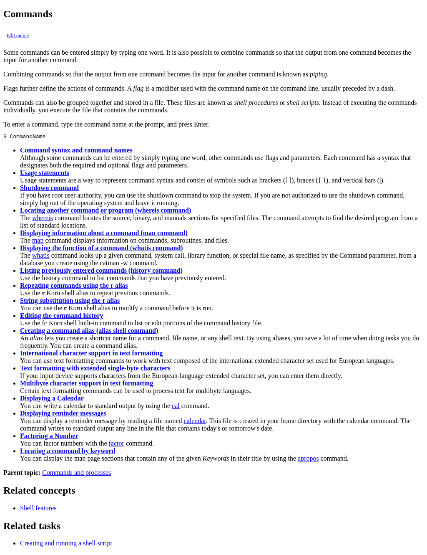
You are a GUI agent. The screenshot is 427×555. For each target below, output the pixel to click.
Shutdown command (49, 189)
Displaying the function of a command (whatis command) (101, 249)
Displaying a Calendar (52, 399)
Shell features (38, 509)
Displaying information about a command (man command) (104, 234)
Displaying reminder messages (63, 414)
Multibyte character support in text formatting (86, 384)
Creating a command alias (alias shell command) (89, 331)
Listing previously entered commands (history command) (101, 271)
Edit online (18, 35)
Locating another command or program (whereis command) (105, 211)
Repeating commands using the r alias (74, 286)
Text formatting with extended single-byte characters (95, 369)
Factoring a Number (49, 437)
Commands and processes (76, 473)
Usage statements (44, 173)
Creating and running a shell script (66, 544)
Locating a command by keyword (67, 452)
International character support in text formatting (91, 354)
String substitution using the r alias (70, 301)
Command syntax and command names (76, 151)
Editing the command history (61, 316)
